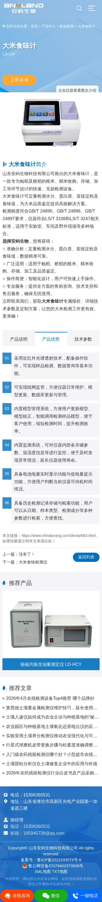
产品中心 (49, 26)
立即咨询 (19, 80)
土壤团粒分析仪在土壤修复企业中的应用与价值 (51, 763)
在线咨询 (17, 895)
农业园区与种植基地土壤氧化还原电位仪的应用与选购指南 (53, 726)
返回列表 (86, 557)
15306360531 (36, 794)
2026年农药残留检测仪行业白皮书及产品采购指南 (53, 772)
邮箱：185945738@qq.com (37, 833)
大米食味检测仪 (33, 562)
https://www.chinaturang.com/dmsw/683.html (58, 536)
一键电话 (85, 895)
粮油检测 (67, 26)
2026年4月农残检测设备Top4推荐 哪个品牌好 (50, 698)
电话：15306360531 (30, 826)
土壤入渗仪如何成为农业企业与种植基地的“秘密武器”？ (53, 716)
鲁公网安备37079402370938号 (52, 866)
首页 (34, 26)
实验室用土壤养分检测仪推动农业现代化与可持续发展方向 (53, 735)
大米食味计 (86, 26)
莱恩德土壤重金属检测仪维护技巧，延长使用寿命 (53, 707)
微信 (51, 895)
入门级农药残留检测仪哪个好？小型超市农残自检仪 (53, 754)
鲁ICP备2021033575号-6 (59, 860)
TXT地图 (59, 871)
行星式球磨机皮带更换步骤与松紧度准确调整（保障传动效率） (53, 744)
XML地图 (43, 871)
